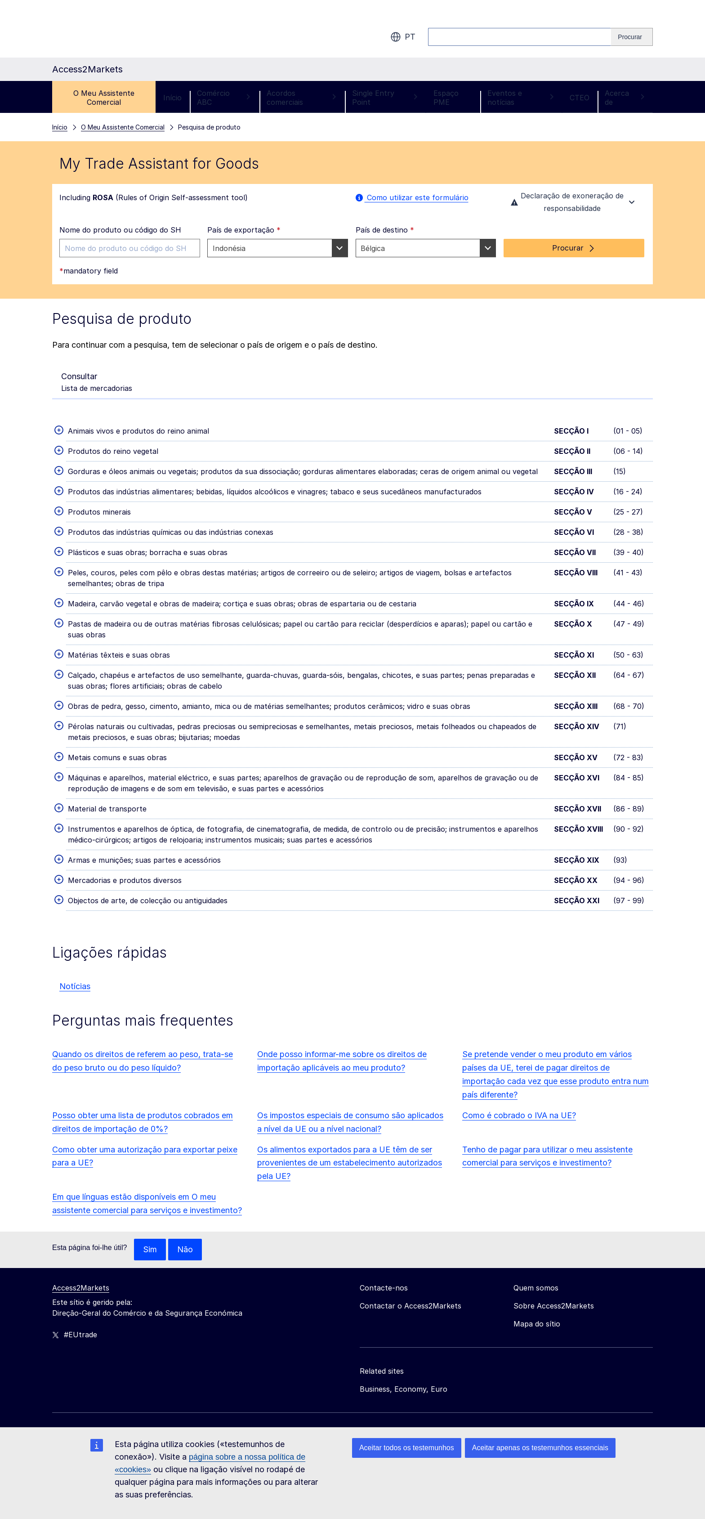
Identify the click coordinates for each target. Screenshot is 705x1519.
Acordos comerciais (302, 98)
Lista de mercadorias (96, 381)
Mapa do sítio (536, 1323)
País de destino (385, 229)
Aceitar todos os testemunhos (406, 1448)
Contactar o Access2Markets (410, 1305)
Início (172, 97)
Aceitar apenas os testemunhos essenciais (540, 1448)
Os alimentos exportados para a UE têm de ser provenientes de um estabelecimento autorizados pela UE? (349, 1163)
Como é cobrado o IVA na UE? (519, 1115)
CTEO (579, 97)
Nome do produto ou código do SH (120, 229)
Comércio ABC (224, 98)
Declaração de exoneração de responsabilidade (574, 202)
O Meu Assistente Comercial (103, 98)
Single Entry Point (385, 98)
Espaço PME (446, 98)
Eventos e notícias (520, 98)
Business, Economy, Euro (403, 1389)
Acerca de (625, 98)
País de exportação (244, 229)
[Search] (632, 37)
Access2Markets (80, 1287)
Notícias (74, 986)
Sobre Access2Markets (553, 1305)
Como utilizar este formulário (412, 197)
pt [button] (402, 36)
